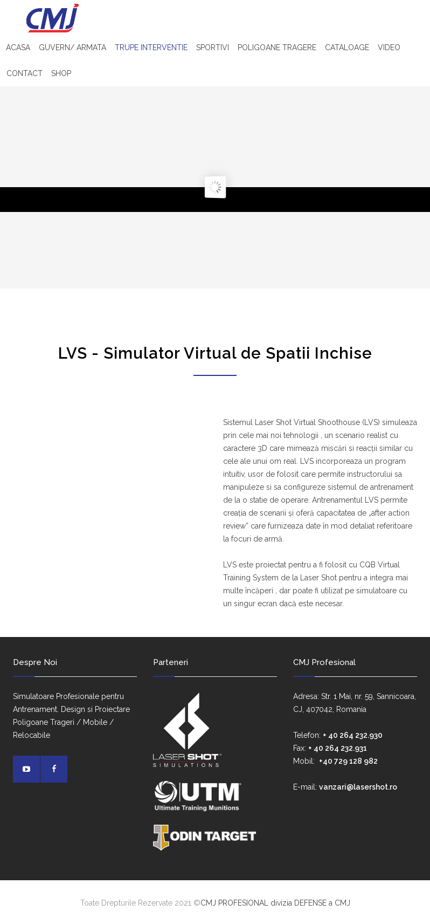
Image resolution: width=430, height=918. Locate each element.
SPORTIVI (212, 47)
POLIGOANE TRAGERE (277, 47)
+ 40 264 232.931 (337, 748)
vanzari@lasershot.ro (358, 787)
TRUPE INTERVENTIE (151, 47)
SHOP (61, 73)
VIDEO (389, 47)
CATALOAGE (347, 47)
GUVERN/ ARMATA (72, 47)
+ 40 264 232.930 (353, 735)
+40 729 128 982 (348, 761)
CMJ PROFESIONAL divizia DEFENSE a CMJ (275, 903)
